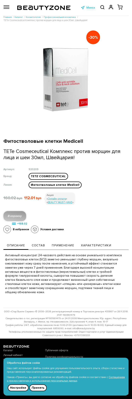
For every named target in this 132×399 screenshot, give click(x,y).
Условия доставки (52, 229)
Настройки (18, 388)
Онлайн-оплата (57, 198)
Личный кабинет (13, 355)
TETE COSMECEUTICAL (48, 176)
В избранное (21, 229)
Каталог (8, 350)
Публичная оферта (56, 350)
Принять (38, 388)
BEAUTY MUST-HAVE (60, 202)
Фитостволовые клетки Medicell (55, 185)
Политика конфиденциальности (64, 356)
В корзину (15, 216)
